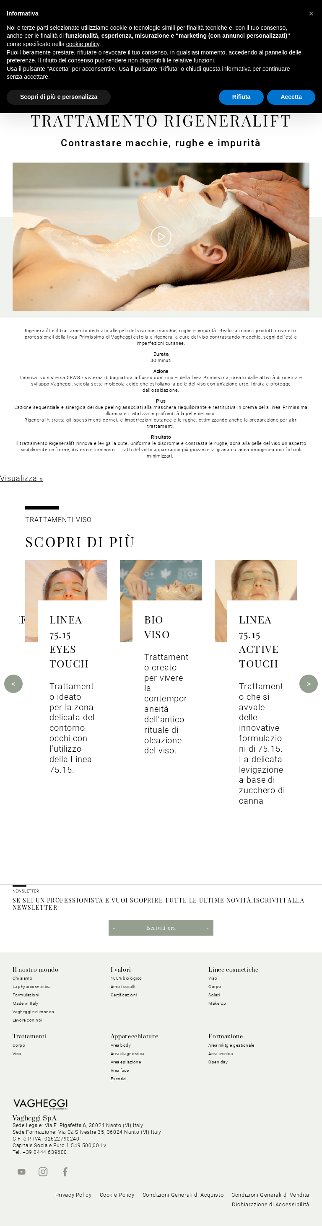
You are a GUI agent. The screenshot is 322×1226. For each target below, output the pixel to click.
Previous (13, 684)
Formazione (225, 1036)
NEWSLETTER (26, 891)
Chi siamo (23, 978)
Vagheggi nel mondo (34, 1011)
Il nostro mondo (36, 970)
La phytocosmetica (32, 986)
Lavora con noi (27, 1020)
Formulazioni (26, 995)
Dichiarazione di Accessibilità (270, 1204)
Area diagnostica (127, 1053)
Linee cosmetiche (233, 970)
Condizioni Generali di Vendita (270, 1195)
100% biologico (126, 978)
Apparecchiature (134, 1036)
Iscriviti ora (161, 927)
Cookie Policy (117, 1195)
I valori (121, 970)
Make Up (217, 1003)
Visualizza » (21, 478)
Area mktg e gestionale (231, 1045)
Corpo (214, 986)
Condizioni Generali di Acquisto (183, 1195)
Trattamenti (30, 1036)
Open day (218, 1062)
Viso (212, 978)
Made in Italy (26, 1003)
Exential (119, 1078)
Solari (214, 995)
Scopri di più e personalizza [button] (58, 96)
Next (308, 684)
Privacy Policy (73, 1195)
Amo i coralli (123, 986)
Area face (120, 1070)
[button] (311, 13)
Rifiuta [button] (241, 96)
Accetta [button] (291, 96)
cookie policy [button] (82, 44)
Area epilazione (126, 1062)
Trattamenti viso (58, 520)
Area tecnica (220, 1053)
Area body (121, 1045)
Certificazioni (124, 995)
